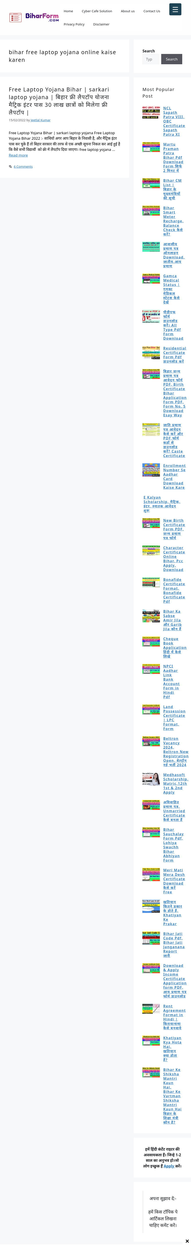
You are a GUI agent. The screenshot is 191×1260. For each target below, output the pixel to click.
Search (172, 59)
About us (128, 11)
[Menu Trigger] (175, 9)
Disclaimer (101, 24)
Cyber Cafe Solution (97, 11)
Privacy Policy (74, 24)
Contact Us (151, 11)
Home (68, 11)
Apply (169, 1166)
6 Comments (23, 166)
